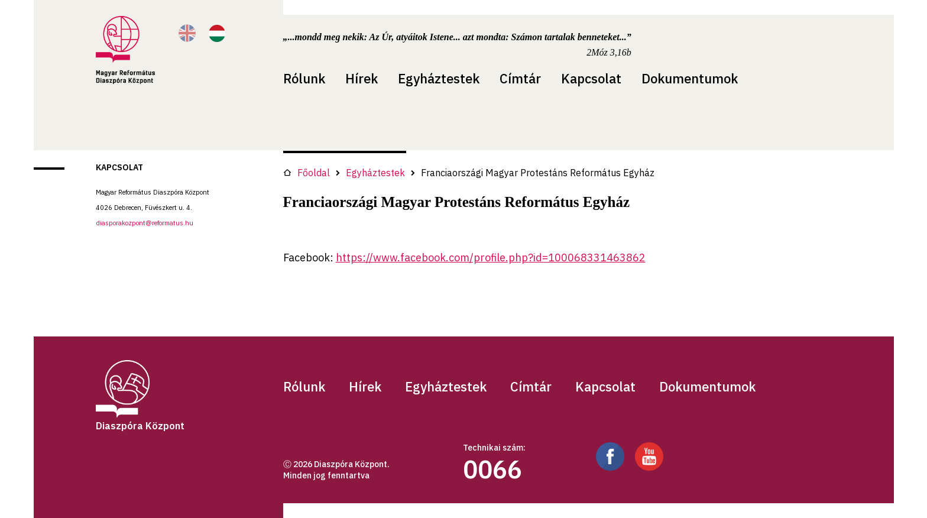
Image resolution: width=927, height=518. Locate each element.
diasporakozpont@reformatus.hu (144, 223)
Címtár (520, 78)
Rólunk (304, 78)
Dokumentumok (689, 78)
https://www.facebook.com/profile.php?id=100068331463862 (491, 257)
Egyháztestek (438, 78)
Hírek (361, 78)
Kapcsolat (591, 78)
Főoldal (306, 173)
